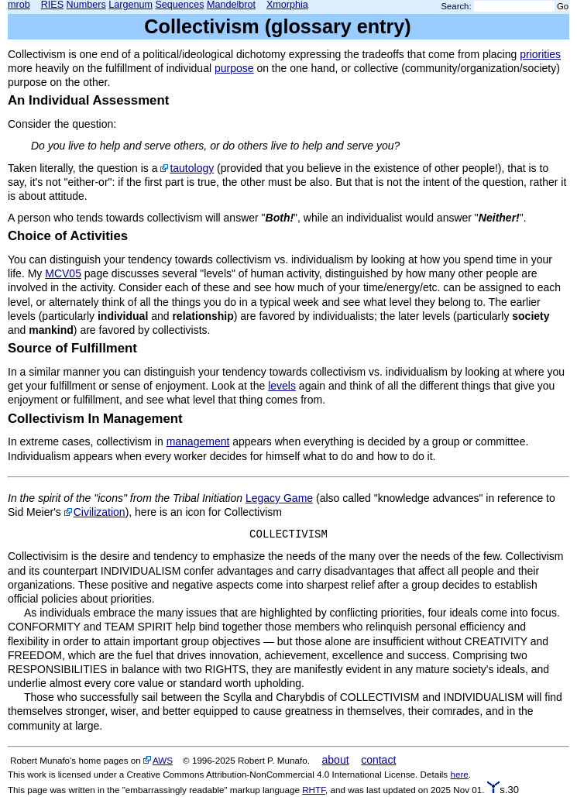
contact (378, 760)
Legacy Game (279, 498)
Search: (456, 6)
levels (282, 386)
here (459, 774)
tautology (192, 168)
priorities (540, 54)
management (198, 441)
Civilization (99, 512)
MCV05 (63, 273)
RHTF (313, 790)
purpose (234, 68)
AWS (163, 760)
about (335, 760)
